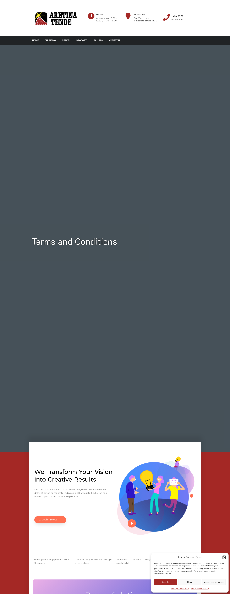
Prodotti (81, 40)
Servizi (66, 40)
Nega (189, 582)
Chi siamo (50, 40)
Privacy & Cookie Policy (180, 588)
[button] (224, 557)
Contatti (114, 40)
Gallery (98, 40)
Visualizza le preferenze (214, 582)
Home (35, 40)
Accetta (165, 582)
